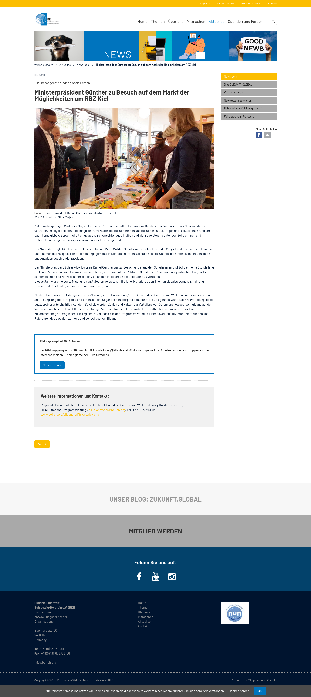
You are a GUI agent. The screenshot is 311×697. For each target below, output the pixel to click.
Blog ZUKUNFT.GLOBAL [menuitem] (238, 84)
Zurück (42, 444)
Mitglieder (204, 3)
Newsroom (83, 64)
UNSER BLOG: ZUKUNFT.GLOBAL (155, 499)
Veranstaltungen (225, 3)
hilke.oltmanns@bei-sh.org (107, 410)
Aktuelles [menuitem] (216, 21)
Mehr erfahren (52, 365)
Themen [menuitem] (158, 21)
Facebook (259, 135)
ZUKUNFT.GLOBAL (251, 3)
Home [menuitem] (143, 21)
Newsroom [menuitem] (230, 76)
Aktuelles (65, 64)
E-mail (267, 135)
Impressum (257, 680)
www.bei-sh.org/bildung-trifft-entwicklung (70, 414)
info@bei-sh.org (45, 662)
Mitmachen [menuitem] (196, 21)
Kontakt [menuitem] (143, 626)
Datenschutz (239, 680)
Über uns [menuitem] (175, 21)
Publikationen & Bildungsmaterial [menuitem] (244, 108)
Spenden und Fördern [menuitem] (246, 21)
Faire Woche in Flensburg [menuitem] (239, 116)
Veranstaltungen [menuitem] (234, 92)
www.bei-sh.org (43, 64)
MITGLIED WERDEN (155, 531)
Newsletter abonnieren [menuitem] (238, 100)
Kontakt (272, 3)
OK (260, 691)
